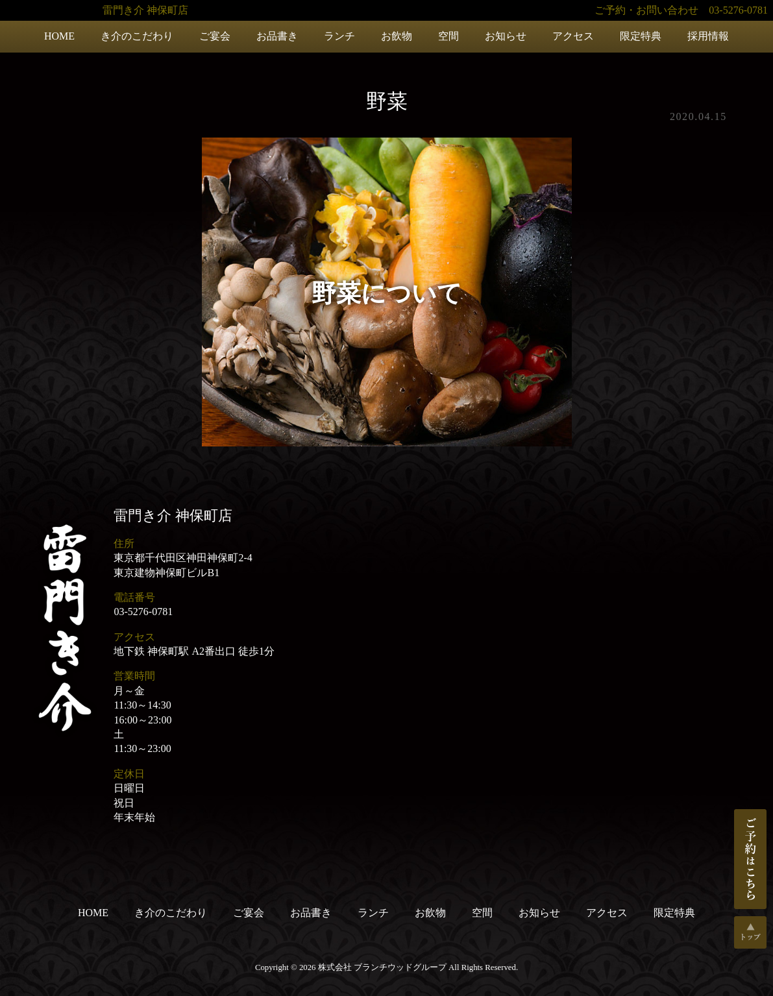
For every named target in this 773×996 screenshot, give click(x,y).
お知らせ (505, 36)
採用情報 (708, 36)
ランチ (339, 36)
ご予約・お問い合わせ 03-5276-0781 (681, 10)
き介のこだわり (137, 36)
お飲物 (396, 36)
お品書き (277, 36)
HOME (59, 36)
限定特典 (640, 36)
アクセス (573, 36)
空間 (448, 36)
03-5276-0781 (143, 611)
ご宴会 (214, 36)
